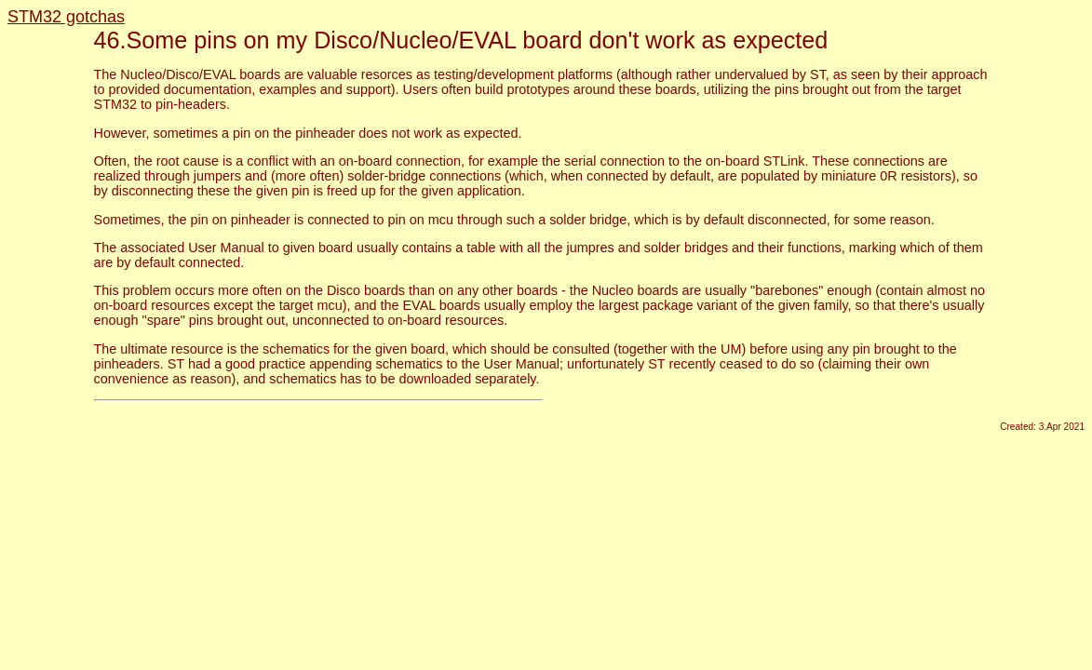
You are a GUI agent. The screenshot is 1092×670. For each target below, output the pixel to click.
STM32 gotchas (66, 16)
